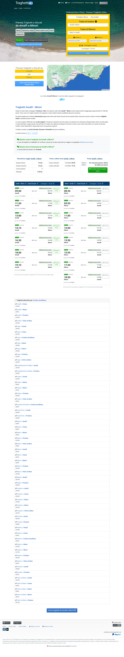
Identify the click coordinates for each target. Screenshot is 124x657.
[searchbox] (80, 25)
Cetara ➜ (22, 377)
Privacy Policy (12, 626)
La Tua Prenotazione (77, 3)
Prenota (19, 40)
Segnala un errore (34, 626)
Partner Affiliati (22, 626)
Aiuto (96, 3)
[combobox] (88, 25)
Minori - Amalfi (32, 133)
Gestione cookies (47, 626)
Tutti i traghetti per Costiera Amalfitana (29, 44)
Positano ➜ (22, 488)
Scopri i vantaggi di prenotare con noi (35, 40)
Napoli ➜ (22, 477)
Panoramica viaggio (28, 30)
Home (61, 3)
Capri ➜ (21, 326)
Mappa (18, 30)
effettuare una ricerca (86, 142)
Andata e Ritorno (83, 17)
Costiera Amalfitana (39, 300)
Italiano (103, 3)
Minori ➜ (22, 449)
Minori (29, 77)
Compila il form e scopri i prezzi (97, 170)
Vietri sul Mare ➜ (24, 578)
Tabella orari (20, 34)
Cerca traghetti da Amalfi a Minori (62, 610)
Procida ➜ (22, 516)
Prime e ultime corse (42, 30)
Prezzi (52, 30)
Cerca (88, 53)
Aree (67, 3)
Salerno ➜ (22, 527)
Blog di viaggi (89, 3)
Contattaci (74, 646)
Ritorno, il (98, 37)
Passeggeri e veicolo (88, 45)
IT (114, 625)
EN (119, 625)
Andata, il (77, 37)
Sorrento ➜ (22, 567)
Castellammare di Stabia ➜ (27, 365)
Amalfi (29, 71)
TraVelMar (62, 99)
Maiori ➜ (22, 421)
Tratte (20, 8)
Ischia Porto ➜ (23, 410)
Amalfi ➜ (22, 304)
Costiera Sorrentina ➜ (30, 404)
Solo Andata (95, 17)
